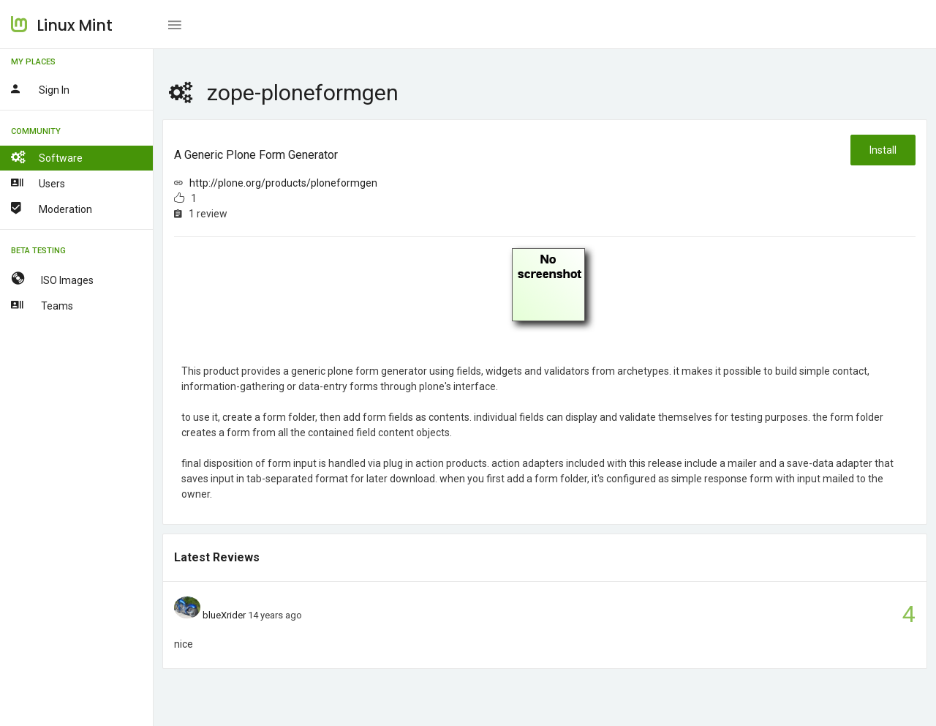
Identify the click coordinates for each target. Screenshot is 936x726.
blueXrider (224, 615)
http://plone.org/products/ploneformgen (283, 183)
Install (883, 150)
